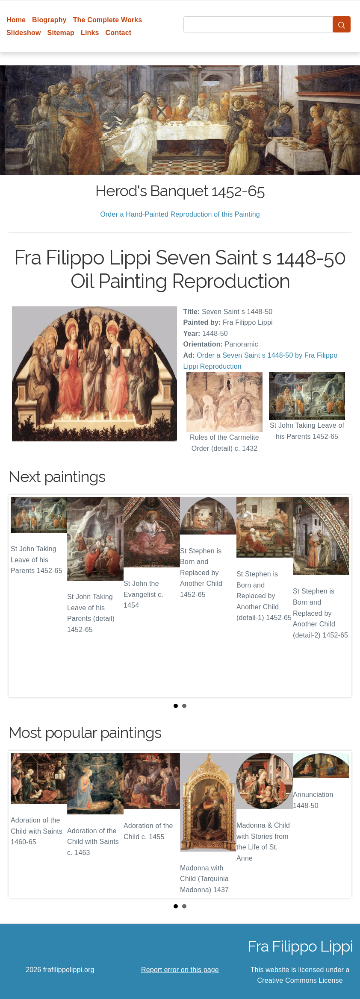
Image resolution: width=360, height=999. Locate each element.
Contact (119, 32)
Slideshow (23, 32)
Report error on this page (180, 969)
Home (16, 20)
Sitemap (60, 32)
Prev (22, 596)
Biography (49, 20)
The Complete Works (107, 20)
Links (90, 32)
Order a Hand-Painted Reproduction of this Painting (180, 214)
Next (338, 596)
